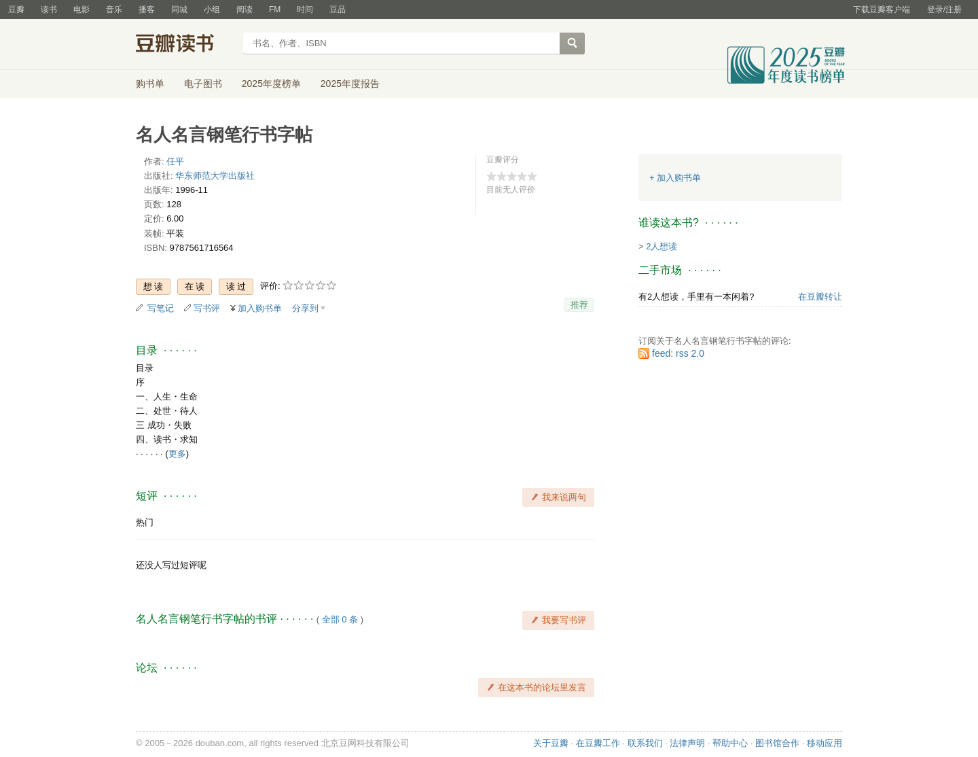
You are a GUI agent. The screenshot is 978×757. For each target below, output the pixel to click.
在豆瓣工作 (598, 743)
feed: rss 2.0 (678, 353)
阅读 (244, 9)
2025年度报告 (350, 83)
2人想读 (661, 246)
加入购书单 (260, 308)
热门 (144, 522)
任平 (175, 161)
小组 (212, 9)
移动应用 (824, 743)
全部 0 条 (340, 619)
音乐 (114, 9)
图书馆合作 (777, 743)
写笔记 (160, 308)
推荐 (579, 305)
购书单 (150, 83)
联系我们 (645, 743)
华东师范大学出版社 (215, 176)
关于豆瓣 (550, 743)
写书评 (207, 308)
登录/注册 (944, 9)
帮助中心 (730, 743)
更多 (177, 453)
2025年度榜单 (271, 83)
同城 (179, 9)
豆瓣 (16, 9)
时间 (305, 9)
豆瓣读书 (185, 45)
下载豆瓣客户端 (881, 9)
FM (274, 9)
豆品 (337, 9)
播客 (147, 9)
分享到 (305, 308)
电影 (81, 9)
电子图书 (203, 83)
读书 (49, 9)
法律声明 (687, 743)
